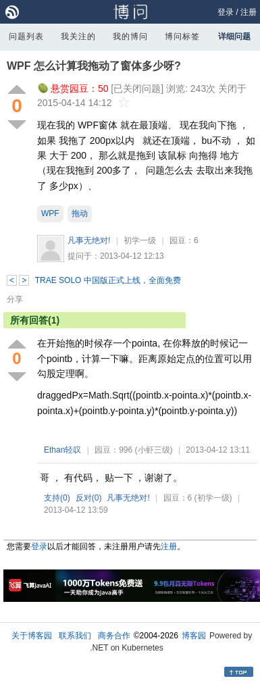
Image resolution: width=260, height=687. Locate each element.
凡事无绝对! (89, 240)
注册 (248, 12)
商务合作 (114, 635)
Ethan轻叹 (62, 450)
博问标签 (182, 36)
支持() (57, 498)
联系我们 (75, 635)
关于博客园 (31, 635)
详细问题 (234, 36)
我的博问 (130, 36)
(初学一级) (213, 498)
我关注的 (78, 36)
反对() (89, 498)
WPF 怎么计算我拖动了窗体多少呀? (94, 66)
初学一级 (140, 240)
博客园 (194, 635)
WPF (50, 213)
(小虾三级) (154, 450)
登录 (225, 12)
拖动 (80, 213)
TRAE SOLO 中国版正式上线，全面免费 (108, 280)
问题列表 (26, 36)
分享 (15, 299)
